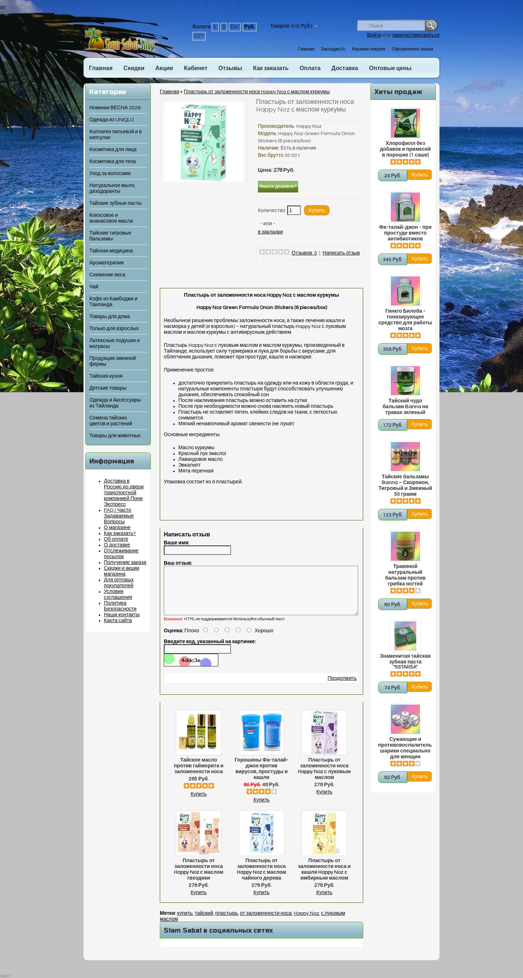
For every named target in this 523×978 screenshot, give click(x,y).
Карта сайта (118, 620)
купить (184, 922)
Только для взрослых (114, 328)
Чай (93, 286)
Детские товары (107, 388)
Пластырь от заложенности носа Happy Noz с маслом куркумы (256, 91)
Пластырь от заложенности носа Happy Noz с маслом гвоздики (198, 878)
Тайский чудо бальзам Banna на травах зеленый (405, 406)
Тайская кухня (105, 376)
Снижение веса (107, 274)
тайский (204, 922)
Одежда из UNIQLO (111, 119)
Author (5, 976)
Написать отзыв (341, 253)
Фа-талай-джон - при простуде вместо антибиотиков (405, 233)
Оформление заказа (412, 49)
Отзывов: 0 (304, 253)
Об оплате (116, 539)
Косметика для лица (113, 149)
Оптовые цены (390, 68)
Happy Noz (308, 126)
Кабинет (196, 68)
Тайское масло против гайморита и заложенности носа (199, 774)
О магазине (117, 527)
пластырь (226, 922)
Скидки (133, 68)
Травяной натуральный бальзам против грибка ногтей (405, 575)
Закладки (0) (333, 49)
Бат (235, 26)
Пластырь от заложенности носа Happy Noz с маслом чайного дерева (261, 878)
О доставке (117, 545)
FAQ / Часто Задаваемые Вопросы (119, 516)
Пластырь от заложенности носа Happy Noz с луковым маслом (324, 777)
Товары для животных (115, 435)
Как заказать (271, 68)
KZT (199, 35)
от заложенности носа (266, 922)
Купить (199, 802)
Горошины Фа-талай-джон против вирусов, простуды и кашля (261, 777)
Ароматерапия (106, 262)
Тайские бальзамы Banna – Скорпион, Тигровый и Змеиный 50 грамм (405, 485)
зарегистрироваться (415, 35)
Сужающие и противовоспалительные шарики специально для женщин (405, 748)
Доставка (345, 68)
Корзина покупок (368, 49)
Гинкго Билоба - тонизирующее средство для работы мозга (405, 320)
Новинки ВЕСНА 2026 (115, 107)
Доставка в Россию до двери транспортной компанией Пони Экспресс (124, 493)
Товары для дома (109, 316)
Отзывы (230, 68)
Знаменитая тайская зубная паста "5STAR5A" (405, 662)
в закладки (270, 232)
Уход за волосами (110, 173)
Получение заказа (125, 562)
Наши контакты (122, 614)
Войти (374, 35)
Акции (164, 68)
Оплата (310, 68)
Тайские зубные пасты (115, 203)
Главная (306, 49)
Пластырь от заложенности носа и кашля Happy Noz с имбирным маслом (324, 878)
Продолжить (342, 687)
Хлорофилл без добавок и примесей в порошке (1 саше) (405, 149)
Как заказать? (120, 533)
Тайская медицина (111, 250)
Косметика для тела (112, 161)
